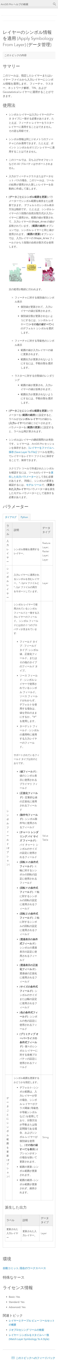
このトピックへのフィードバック (35, 1357)
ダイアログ (11, 517)
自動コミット (11, 1268)
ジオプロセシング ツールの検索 (26, 1329)
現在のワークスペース (33, 1268)
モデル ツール (34, 484)
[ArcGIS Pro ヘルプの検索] (26, 4)
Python (24, 517)
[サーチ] (54, 4)
